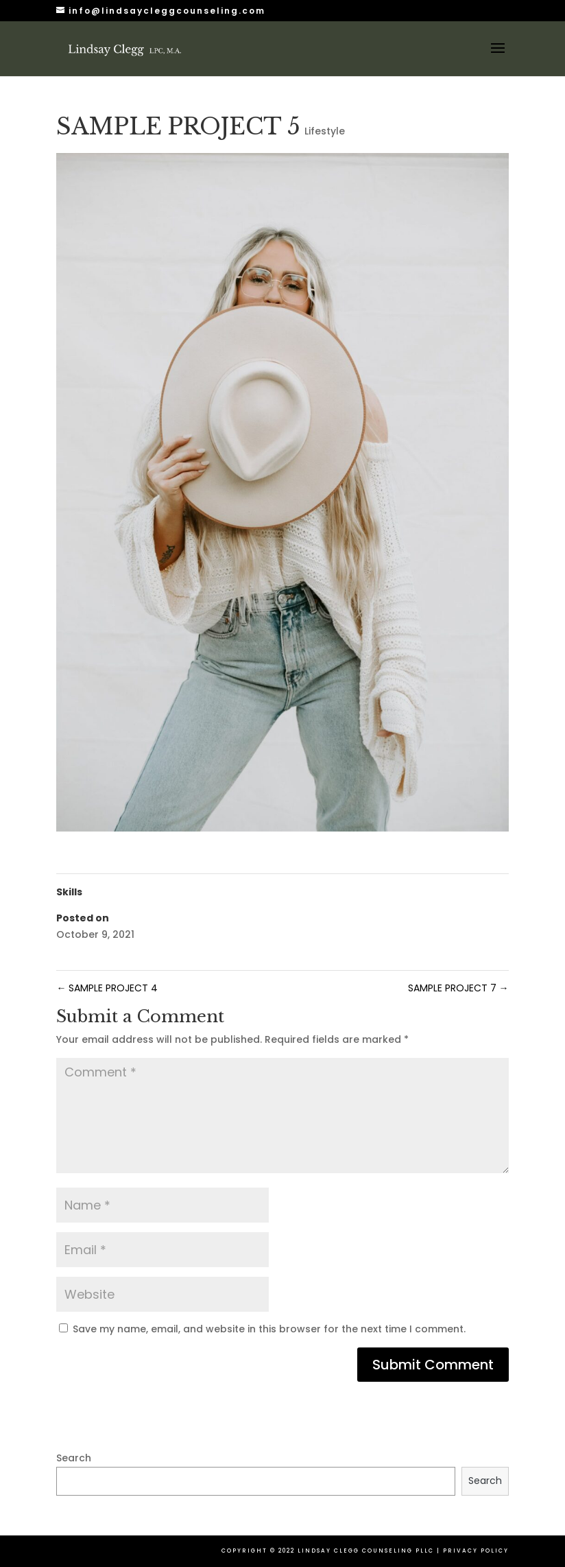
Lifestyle (324, 131)
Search (73, 1458)
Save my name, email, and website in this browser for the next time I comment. (269, 1329)
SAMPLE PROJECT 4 (107, 988)
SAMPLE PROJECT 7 (458, 988)
